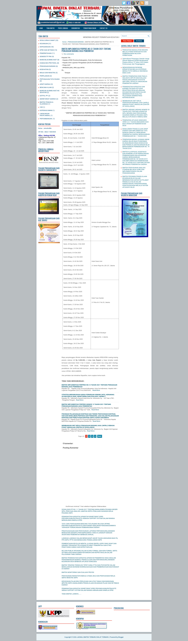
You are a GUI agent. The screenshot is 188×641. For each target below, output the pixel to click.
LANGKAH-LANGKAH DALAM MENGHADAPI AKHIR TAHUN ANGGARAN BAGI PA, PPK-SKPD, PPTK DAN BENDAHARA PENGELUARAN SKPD (90, 539)
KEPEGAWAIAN (45, 47)
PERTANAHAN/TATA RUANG (50, 79)
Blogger (121, 637)
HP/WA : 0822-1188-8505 (47, 132)
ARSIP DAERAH (45, 84)
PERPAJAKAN (44, 76)
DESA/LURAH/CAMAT (47, 40)
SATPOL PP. (44, 96)
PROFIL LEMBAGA (63, 28)
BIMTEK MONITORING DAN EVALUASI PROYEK (78, 572)
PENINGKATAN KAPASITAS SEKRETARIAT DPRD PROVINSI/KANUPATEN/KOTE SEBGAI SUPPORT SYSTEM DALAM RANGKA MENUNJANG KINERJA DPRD (89, 589)
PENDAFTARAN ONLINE (89, 28)
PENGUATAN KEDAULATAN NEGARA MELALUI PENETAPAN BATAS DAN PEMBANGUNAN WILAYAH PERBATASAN (135, 52)
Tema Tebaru (127, 41)
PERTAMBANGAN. (46, 119)
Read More (96, 390)
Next (99, 436)
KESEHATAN (44, 69)
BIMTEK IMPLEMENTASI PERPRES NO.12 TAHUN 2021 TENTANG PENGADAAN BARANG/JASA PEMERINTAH (86, 50)
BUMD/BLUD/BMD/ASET (48, 60)
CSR (41, 107)
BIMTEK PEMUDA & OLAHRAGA (46, 103)
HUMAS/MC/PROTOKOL (48, 63)
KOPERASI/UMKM (46, 110)
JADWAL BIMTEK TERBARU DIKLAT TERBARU (93, 637)
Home (41, 28)
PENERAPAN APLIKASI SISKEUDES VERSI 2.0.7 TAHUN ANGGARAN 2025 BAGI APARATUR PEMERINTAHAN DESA (135, 122)
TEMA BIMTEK (50, 28)
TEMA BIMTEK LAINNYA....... (71, 594)
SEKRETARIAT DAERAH (48, 99)
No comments (69, 54)
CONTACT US (103, 28)
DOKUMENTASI (75, 28)
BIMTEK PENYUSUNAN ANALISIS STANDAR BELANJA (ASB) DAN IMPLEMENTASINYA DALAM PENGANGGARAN (133, 170)
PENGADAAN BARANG (47, 66)
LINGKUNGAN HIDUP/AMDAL (45, 114)
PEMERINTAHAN (45, 53)
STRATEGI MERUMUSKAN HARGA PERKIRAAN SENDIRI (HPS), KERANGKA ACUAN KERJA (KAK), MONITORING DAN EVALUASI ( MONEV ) (88, 395)
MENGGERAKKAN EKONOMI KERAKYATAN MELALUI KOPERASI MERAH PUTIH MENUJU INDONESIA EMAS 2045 (135, 70)
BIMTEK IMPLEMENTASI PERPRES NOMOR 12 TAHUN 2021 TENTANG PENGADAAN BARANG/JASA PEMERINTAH (86, 405)
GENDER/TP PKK (46, 56)
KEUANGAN (44, 43)
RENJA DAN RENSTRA (47, 73)
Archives (139, 41)
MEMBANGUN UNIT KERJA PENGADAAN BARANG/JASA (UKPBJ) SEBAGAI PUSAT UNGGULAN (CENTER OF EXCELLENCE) (88, 426)
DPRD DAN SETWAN (47, 50)
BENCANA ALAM (45, 87)
